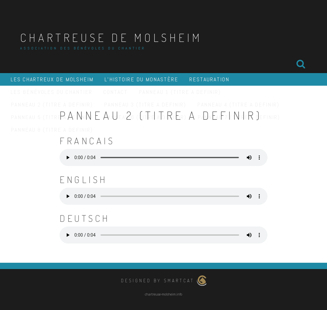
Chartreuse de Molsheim (111, 37)
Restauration (209, 79)
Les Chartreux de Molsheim (52, 79)
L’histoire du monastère (141, 79)
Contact (115, 91)
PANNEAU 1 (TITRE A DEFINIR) (180, 91)
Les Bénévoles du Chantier (51, 91)
